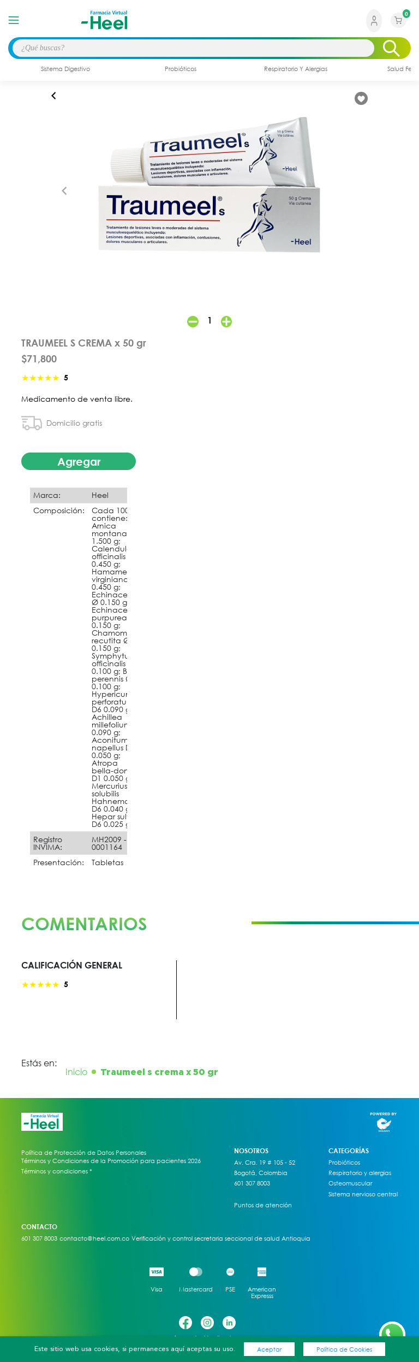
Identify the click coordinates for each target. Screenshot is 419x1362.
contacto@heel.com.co (94, 1238)
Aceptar (269, 1349)
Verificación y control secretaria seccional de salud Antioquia (220, 1238)
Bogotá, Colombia (261, 1173)
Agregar (78, 461)
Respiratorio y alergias (359, 1173)
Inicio (76, 1071)
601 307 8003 (252, 1183)
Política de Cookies (344, 1349)
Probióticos (344, 1162)
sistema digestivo (65, 68)
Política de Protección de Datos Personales (83, 1152)
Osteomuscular (350, 1183)
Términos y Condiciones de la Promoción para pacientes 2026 (111, 1161)
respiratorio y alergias (295, 68)
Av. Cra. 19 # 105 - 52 (264, 1162)
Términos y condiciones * (56, 1171)
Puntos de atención (263, 1205)
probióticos (180, 68)
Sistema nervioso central (363, 1194)
